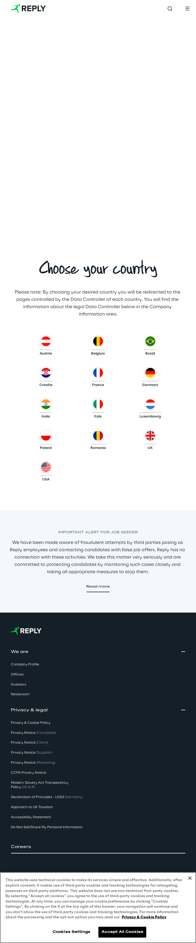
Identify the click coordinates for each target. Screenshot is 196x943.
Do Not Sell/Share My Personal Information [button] (47, 827)
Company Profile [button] (25, 664)
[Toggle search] (170, 8)
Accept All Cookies (122, 932)
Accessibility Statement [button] (31, 817)
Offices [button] (17, 674)
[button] (46, 346)
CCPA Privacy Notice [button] (28, 773)
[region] (98, 907)
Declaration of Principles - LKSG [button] (46, 797)
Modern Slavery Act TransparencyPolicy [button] (39, 785)
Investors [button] (18, 684)
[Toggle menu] (187, 8)
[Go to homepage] (28, 8)
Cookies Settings (71, 932)
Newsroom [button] (20, 694)
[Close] (190, 878)
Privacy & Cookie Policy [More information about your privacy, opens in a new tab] (144, 917)
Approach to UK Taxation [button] (32, 807)
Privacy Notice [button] (33, 733)
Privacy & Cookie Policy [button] (30, 723)
